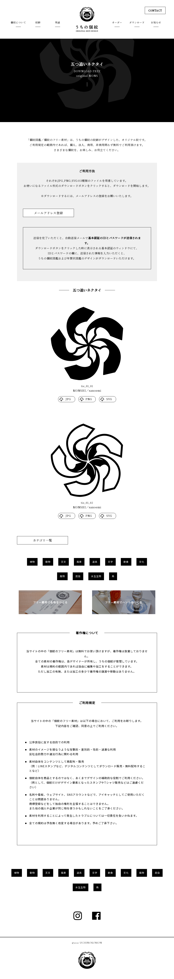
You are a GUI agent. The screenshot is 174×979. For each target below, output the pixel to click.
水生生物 (96, 576)
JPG (68, 399)
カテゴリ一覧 (42, 540)
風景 (79, 561)
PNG (88, 399)
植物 (32, 561)
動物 (47, 561)
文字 (110, 561)
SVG (109, 399)
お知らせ (156, 22)
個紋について (18, 22)
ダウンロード (137, 22)
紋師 (37, 22)
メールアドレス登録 (48, 213)
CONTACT (154, 11)
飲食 (126, 561)
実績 (57, 22)
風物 (62, 576)
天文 (63, 561)
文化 (141, 561)
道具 (94, 561)
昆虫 (78, 576)
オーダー (117, 22)
